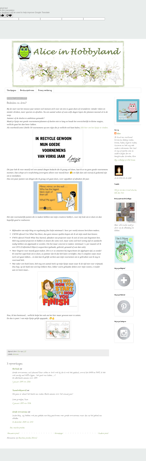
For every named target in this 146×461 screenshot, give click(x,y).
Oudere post (103, 433)
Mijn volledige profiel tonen (124, 160)
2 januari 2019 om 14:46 (21, 403)
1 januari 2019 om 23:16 (21, 381)
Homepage (59, 433)
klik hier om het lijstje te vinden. (94, 127)
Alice (118, 133)
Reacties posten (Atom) (27, 438)
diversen (15, 354)
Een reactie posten (17, 427)
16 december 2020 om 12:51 (22, 422)
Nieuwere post (13, 433)
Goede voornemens (19, 412)
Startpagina (11, 90)
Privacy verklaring (45, 90)
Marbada (15, 369)
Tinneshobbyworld (19, 390)
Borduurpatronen (27, 90)
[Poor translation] (9, 16)
